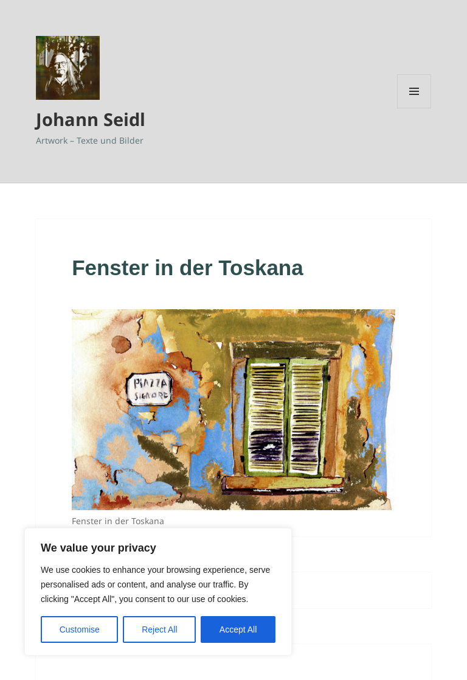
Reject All (159, 629)
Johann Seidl (90, 119)
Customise (80, 629)
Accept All (238, 629)
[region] (158, 592)
